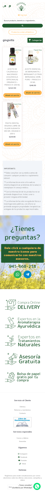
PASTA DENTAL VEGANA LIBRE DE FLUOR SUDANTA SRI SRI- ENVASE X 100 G (12, 128)
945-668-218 (22, 266)
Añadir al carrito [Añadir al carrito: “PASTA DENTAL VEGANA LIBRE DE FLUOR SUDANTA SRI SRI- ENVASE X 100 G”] (12, 144)
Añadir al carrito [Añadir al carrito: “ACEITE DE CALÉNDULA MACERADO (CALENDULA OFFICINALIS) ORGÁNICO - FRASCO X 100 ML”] (12, 95)
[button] (35, 40)
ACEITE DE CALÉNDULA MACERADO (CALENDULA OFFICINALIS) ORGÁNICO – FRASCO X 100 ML (12, 77)
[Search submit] (22, 26)
